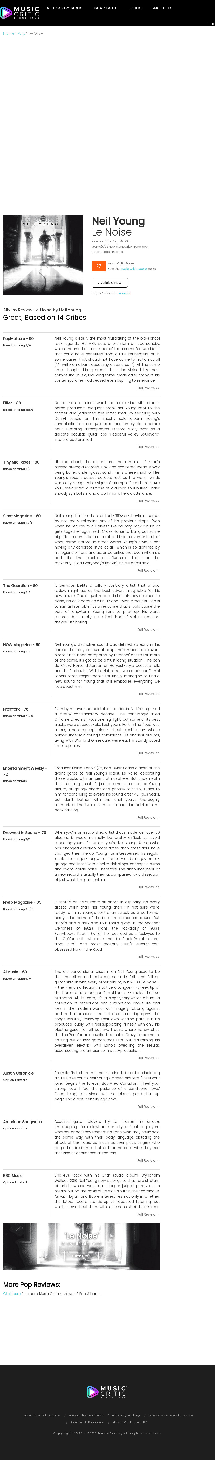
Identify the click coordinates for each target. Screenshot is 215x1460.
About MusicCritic (42, 1415)
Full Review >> (148, 387)
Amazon (125, 293)
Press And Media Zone (171, 1415)
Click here (12, 1293)
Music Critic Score (134, 269)
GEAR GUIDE (106, 8)
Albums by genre (65, 8)
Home (8, 33)
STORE (136, 8)
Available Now (109, 282)
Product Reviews (87, 1422)
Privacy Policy (126, 1415)
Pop (21, 33)
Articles (163, 8)
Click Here (81, 1256)
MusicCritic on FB (130, 1422)
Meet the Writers (86, 1415)
